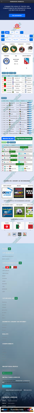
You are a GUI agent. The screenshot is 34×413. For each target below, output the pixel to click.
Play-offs (15, 39)
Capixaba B (9, 36)
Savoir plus (7, 386)
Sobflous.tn (4, 337)
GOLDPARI (4, 278)
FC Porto (28, 44)
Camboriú (12, 44)
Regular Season (24, 147)
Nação (3, 44)
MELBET (19, 185)
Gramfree (4, 327)
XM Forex (4, 307)
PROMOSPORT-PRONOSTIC (17, 1)
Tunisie (3, 347)
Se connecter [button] (17, 15)
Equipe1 (4, 72)
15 (4, 166)
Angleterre (4, 352)
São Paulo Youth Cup (19, 36)
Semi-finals (23, 39)
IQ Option (4, 312)
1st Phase (8, 39)
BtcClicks (4, 330)
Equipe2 (11, 72)
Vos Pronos (12, 142)
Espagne (4, 349)
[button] (9, 248)
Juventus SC (21, 44)
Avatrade (4, 304)
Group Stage (14, 155)
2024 (17, 32)
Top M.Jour (19, 204)
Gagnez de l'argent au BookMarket (17, 181)
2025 (7, 32)
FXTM (3, 315)
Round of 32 (12, 151)
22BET (3, 291)
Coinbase (4, 340)
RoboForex (4, 302)
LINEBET (4, 281)
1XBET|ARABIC (5, 273)
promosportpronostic (12, 400)
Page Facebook (11, 403)
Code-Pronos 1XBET (7, 204)
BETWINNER (4, 289)
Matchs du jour (8, 138)
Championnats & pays (17, 219)
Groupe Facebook (12, 405)
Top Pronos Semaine (23, 138)
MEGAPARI (30, 185)
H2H (7, 72)
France (3, 357)
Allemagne (4, 360)
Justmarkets (4, 310)
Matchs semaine (5, 259)
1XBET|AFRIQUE (7, 185)
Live (8, 142)
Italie (3, 355)
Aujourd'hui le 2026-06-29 (7, 256)
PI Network (4, 325)
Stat (15, 72)
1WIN (3, 286)
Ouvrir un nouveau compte (8, 370)
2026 (12, 32)
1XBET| (5, 268)
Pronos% (4, 142)
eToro (3, 318)
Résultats (4, 97)
